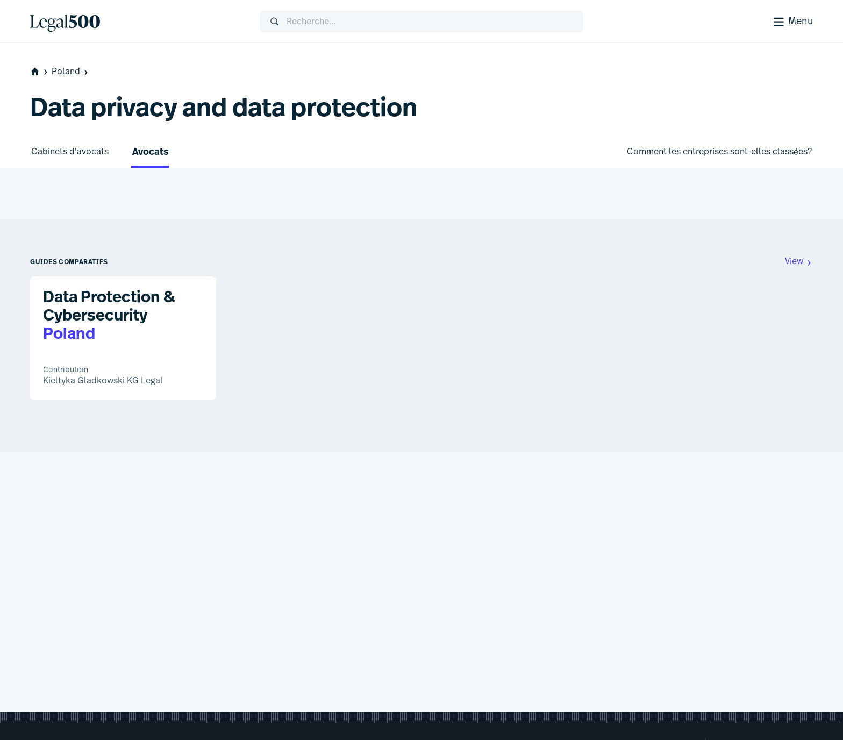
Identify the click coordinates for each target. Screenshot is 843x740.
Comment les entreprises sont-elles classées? (719, 151)
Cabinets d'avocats (70, 151)
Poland (71, 71)
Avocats (150, 152)
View (799, 261)
